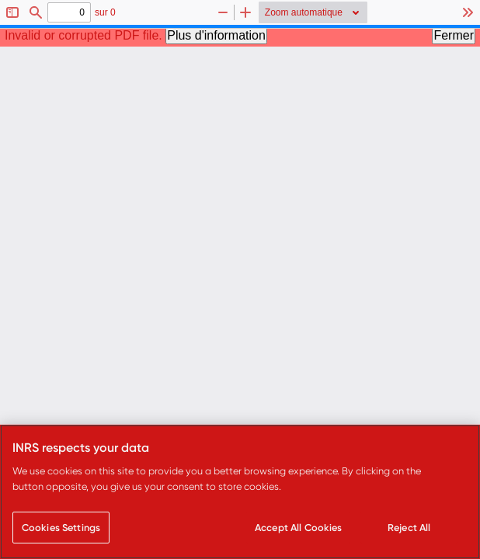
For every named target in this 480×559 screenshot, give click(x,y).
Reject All (409, 527)
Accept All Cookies (298, 527)
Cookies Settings (61, 527)
